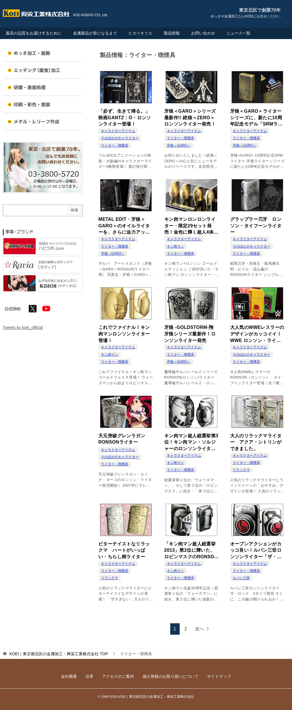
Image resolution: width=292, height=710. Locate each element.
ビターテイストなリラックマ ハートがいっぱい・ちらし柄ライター (124, 550)
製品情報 (172, 33)
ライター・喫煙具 (114, 145)
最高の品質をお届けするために (34, 33)
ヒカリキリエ (140, 33)
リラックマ (241, 470)
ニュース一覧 (238, 33)
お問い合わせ (203, 33)
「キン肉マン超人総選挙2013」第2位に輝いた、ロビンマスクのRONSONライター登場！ (191, 550)
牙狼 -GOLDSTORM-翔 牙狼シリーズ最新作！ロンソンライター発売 (191, 334)
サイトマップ (219, 676)
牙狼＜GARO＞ (178, 145)
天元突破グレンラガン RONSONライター (124, 438)
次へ (199, 628)
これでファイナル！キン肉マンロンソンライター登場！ (124, 334)
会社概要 (69, 676)
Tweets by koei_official (23, 327)
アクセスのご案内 (118, 676)
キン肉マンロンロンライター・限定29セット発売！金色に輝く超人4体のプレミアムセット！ (191, 226)
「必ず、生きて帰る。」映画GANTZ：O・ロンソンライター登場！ (124, 117)
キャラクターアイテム (118, 131)
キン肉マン (175, 246)
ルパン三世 (241, 578)
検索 (74, 210)
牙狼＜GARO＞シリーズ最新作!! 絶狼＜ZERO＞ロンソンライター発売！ (190, 117)
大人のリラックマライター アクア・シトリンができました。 (255, 442)
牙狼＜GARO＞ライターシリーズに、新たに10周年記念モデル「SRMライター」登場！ (256, 118)
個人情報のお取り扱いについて (170, 676)
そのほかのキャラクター (120, 138)
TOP (58, 654)
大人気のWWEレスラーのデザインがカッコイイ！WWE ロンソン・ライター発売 (257, 334)
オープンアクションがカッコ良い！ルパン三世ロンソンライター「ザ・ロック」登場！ (255, 550)
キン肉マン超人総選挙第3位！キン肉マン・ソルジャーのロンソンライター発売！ (191, 442)
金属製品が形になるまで (95, 33)
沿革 (90, 676)
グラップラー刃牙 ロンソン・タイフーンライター (255, 225)
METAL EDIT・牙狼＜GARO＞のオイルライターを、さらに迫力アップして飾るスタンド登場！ (124, 226)
